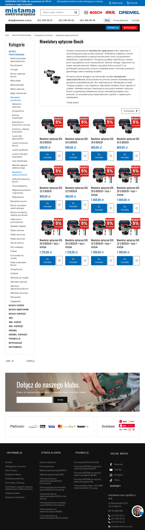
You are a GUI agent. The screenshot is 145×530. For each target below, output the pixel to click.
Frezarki (14, 69)
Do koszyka (47, 156)
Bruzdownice (16, 65)
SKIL (11, 318)
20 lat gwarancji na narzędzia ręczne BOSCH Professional (53, 484)
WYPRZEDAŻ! (130, 28)
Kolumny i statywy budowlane (20, 130)
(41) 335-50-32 (66, 20)
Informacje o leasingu (14, 479)
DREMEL (13, 330)
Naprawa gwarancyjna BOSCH (53, 466)
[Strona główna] (20, 12)
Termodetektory (19, 186)
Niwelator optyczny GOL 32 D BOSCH (76, 190)
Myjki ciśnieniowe (18, 93)
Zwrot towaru (11, 466)
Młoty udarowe (17, 89)
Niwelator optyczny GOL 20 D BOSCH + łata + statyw (102, 192)
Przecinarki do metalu (17, 257)
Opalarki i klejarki (18, 226)
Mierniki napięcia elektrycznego (19, 166)
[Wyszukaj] (75, 12)
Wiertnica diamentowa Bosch (19, 287)
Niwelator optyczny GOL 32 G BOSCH (51, 190)
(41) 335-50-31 (45, 20)
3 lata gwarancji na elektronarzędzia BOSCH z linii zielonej (53, 492)
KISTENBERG (15, 347)
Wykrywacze (18, 197)
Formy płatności (120, 20)
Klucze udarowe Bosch (17, 75)
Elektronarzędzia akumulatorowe (18, 60)
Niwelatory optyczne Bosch (19, 173)
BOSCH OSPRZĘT (17, 314)
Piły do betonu (17, 243)
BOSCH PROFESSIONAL (17, 53)
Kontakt (135, 20)
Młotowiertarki (17, 85)
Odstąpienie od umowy (15, 462)
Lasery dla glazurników (17, 137)
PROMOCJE (113, 28)
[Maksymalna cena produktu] (29, 361)
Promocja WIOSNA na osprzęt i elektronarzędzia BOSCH (87, 463)
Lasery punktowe (20, 150)
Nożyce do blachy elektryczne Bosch (19, 213)
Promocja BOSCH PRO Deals (86, 458)
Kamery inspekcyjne (17, 116)
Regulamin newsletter (15, 493)
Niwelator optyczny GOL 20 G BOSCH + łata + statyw (128, 192)
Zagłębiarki (15, 301)
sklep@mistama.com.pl (19, 20)
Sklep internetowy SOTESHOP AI (127, 527)
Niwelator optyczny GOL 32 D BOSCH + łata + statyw (102, 244)
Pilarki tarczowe (17, 234)
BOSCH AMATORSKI (19, 309)
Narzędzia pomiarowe (15, 98)
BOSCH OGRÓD (16, 305)
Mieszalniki (15, 80)
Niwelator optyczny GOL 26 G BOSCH (128, 141)
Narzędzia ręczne (18, 201)
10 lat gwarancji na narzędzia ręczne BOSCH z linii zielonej (53, 500)
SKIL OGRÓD (15, 322)
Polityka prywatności (14, 475)
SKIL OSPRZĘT (16, 326)
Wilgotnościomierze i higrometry (21, 191)
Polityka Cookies (12, 489)
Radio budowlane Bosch (18, 264)
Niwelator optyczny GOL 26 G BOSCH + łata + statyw (76, 244)
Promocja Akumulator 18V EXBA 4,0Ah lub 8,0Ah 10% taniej (88, 483)
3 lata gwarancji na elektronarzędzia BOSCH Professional (51, 477)
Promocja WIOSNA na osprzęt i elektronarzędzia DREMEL (87, 470)
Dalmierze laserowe (16, 105)
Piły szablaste (16, 247)
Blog (107, 20)
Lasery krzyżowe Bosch (20, 144)
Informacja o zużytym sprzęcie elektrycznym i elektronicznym (19, 484)
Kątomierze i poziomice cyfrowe (21, 123)
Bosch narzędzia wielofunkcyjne (18, 207)
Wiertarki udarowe (18, 282)
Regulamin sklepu (13, 470)
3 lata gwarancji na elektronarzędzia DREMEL (51, 506)
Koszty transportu (48, 458)
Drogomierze (18, 111)
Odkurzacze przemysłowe (16, 220)
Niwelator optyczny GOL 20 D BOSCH (51, 141)
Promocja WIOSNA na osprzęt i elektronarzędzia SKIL (87, 476)
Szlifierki (14, 273)
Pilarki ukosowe (17, 239)
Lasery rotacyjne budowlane (20, 155)
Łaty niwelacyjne (19, 161)
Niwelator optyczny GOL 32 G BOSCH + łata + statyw (128, 244)
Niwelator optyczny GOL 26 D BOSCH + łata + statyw (51, 244)
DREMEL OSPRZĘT (18, 334)
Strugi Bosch (16, 269)
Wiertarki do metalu (19, 277)
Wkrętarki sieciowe (19, 293)
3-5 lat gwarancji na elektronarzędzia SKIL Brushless (54, 512)
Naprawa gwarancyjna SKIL (52, 470)
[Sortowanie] (130, 111)
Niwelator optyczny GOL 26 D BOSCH (102, 141)
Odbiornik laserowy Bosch (21, 180)
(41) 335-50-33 (87, 20)
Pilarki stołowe (17, 230)
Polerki (13, 251)
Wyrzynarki (15, 297)
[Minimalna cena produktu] (8, 361)
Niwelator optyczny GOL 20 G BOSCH (76, 141)
